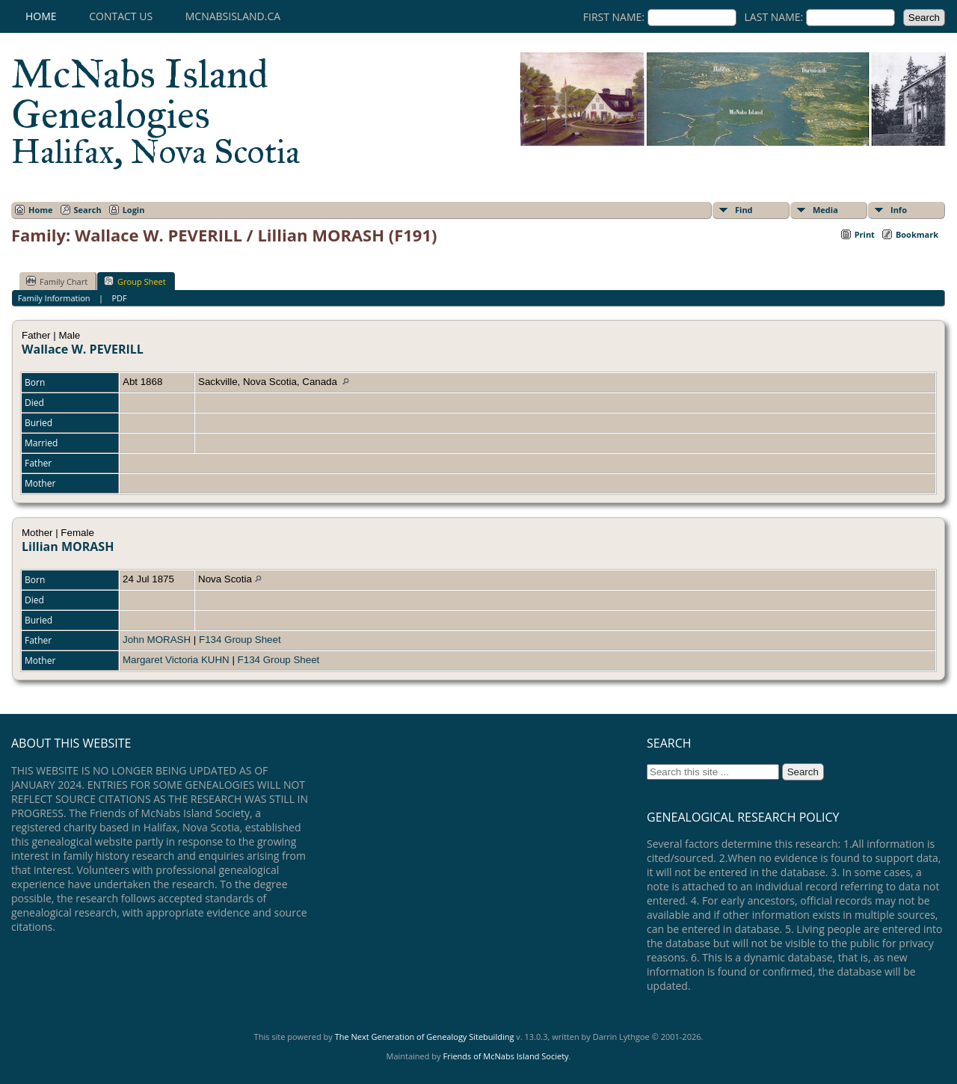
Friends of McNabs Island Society (505, 1056)
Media (825, 209)
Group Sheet (135, 281)
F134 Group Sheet (240, 639)
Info (898, 209)
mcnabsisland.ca (232, 16)
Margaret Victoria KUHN (176, 659)
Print (865, 234)
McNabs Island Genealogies (155, 110)
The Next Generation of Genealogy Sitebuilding (424, 1036)
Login (134, 209)
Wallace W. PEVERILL (83, 349)
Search (88, 209)
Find (744, 209)
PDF (118, 298)
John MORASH (157, 639)
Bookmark (917, 234)
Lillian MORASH (68, 546)
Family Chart (56, 281)
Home (41, 16)
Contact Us (121, 16)
